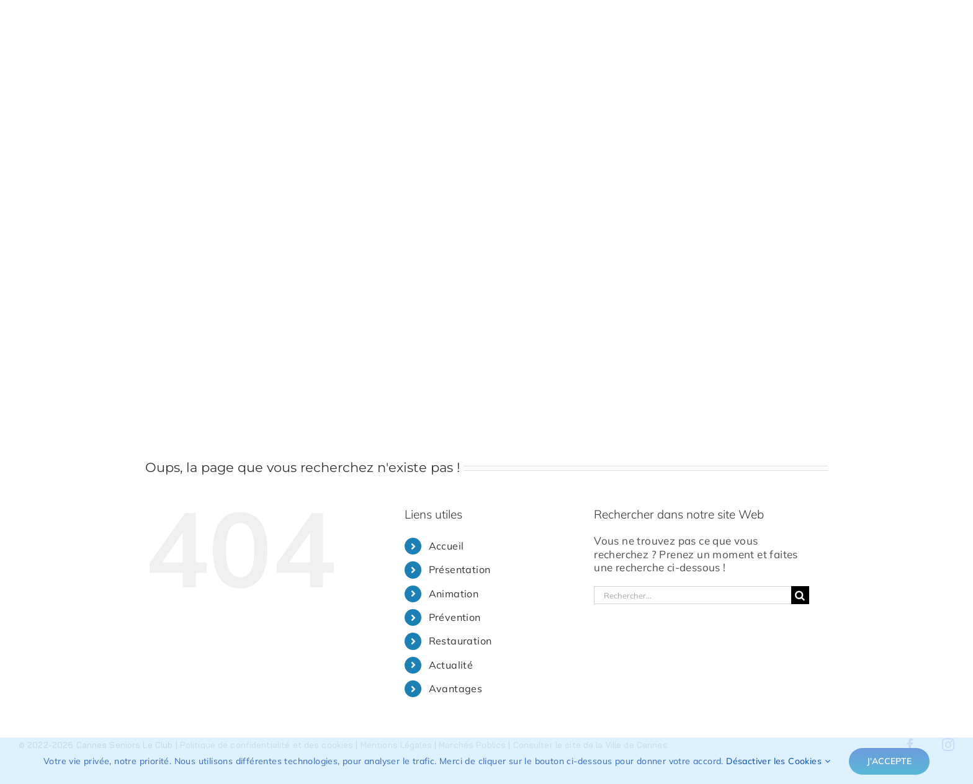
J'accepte (889, 761)
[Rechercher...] (692, 595)
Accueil (446, 546)
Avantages (456, 688)
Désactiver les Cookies (778, 761)
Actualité (451, 665)
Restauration (460, 641)
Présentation (460, 569)
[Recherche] (800, 595)
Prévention (455, 617)
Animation (454, 593)
